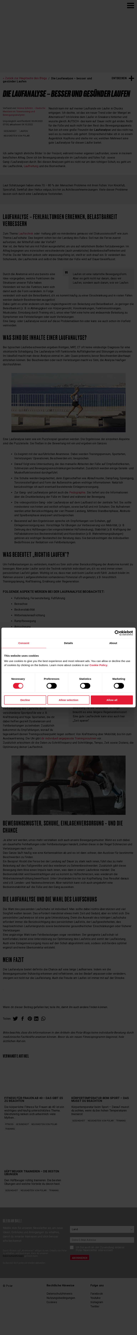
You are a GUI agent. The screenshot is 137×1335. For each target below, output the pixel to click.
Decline (25, 699)
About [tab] (113, 643)
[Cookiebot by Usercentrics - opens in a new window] (117, 633)
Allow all (111, 699)
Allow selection (68, 699)
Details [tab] (68, 643)
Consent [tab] (23, 643)
